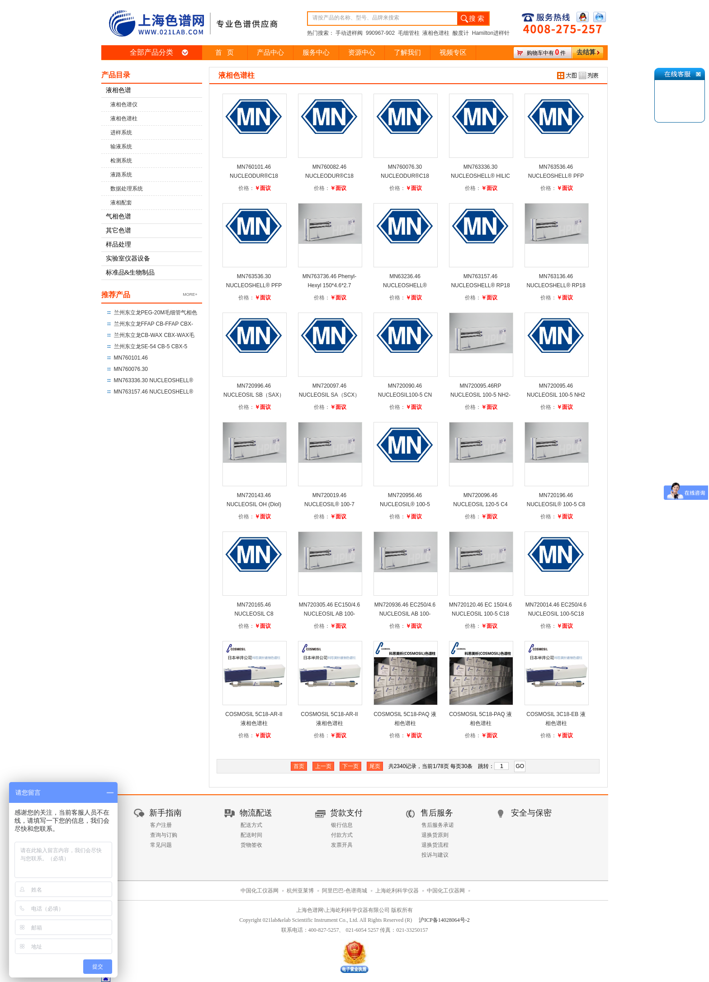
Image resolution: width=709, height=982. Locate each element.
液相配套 (121, 202)
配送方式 (251, 825)
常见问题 (161, 845)
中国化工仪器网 (260, 890)
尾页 (374, 766)
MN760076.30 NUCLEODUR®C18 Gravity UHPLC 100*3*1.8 (404, 176)
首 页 (224, 52)
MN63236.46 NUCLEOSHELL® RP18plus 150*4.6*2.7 (404, 285)
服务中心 (316, 52)
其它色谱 (118, 230)
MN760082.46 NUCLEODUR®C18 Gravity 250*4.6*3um (329, 176)
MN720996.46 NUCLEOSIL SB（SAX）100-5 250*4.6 (253, 395)
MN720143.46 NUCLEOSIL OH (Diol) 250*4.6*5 (254, 504)
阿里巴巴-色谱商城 (344, 890)
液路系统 (121, 174)
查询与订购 (163, 835)
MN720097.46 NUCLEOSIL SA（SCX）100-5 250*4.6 (329, 395)
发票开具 (342, 845)
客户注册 (161, 825)
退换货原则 (435, 835)
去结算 (586, 52)
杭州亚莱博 (300, 890)
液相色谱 (118, 90)
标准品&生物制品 (130, 272)
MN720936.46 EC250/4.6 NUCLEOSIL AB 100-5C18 (404, 614)
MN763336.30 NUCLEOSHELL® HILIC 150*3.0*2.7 (480, 176)
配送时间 (251, 835)
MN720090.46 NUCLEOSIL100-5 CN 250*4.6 (405, 395)
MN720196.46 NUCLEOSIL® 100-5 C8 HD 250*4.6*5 (556, 504)
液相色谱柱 (123, 118)
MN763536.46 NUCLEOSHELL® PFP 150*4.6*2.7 (556, 176)
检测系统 (121, 160)
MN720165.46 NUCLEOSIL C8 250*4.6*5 (253, 614)
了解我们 (407, 52)
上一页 (323, 766)
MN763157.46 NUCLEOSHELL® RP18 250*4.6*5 (480, 285)
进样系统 (121, 132)
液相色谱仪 (123, 104)
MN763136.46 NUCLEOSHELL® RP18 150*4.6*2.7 (555, 285)
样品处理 (118, 244)
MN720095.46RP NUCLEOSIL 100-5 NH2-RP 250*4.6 (480, 395)
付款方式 (342, 835)
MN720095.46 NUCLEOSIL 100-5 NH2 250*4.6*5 (556, 395)
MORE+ (190, 294)
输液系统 (121, 146)
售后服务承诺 (437, 825)
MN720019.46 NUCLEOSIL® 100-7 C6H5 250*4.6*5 (329, 504)
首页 (298, 766)
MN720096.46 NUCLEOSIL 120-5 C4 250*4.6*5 (480, 504)
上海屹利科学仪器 (397, 890)
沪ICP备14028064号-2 (444, 920)
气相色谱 (118, 216)
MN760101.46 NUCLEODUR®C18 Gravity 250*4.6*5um (254, 176)
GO (520, 766)
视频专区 (453, 52)
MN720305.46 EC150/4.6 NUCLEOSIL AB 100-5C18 (329, 614)
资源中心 (361, 52)
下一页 (350, 766)
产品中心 (270, 52)
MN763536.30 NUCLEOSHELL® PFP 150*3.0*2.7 (254, 285)
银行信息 (342, 825)
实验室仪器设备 (128, 258)
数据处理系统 (126, 188)
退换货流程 (435, 845)
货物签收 (251, 845)
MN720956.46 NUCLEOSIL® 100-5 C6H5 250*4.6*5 (405, 504)
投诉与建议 (435, 855)
